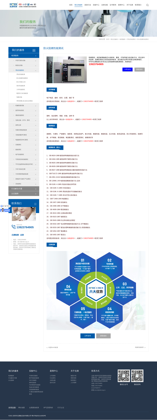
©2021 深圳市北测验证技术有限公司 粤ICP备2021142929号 (27, 416)
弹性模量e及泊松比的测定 (25, 101)
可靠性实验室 (33, 376)
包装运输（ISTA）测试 (23, 120)
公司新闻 (52, 376)
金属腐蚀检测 (34, 408)
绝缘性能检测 (139, 347)
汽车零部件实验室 (34, 385)
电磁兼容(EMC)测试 (22, 140)
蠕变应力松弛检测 (22, 93)
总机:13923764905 (96, 383)
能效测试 (18, 149)
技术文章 (52, 382)
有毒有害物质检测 (21, 130)
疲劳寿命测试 (20, 110)
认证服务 (15, 194)
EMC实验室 (32, 380)
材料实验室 (32, 382)
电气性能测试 (20, 154)
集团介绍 (73, 376)
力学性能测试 (21, 89)
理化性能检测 (21, 74)
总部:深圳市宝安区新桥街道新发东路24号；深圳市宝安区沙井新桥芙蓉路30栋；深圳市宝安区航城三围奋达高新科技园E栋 (101, 378)
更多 (30, 394)
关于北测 (130, 5)
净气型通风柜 (48, 408)
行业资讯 (52, 378)
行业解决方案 (16, 189)
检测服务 (122, 39)
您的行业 (88, 5)
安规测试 (18, 144)
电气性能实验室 (34, 378)
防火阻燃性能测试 (143, 39)
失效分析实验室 (34, 387)
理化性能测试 (131, 39)
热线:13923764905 (96, 386)
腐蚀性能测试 (20, 115)
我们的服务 (78, 5)
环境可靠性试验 (20, 60)
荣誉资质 (73, 378)
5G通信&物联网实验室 (36, 392)
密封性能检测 (21, 85)
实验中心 (96, 5)
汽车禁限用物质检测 (22, 174)
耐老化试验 (19, 65)
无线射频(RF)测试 (21, 135)
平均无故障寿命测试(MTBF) (24, 164)
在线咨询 (70, 101)
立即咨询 (127, 69)
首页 (70, 5)
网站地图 (21, 408)
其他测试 (18, 184)
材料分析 (18, 125)
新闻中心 (121, 5)
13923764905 (96, 64)
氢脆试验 (19, 97)
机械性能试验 (20, 105)
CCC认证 (60, 408)
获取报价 (139, 69)
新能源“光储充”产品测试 (23, 179)
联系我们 (138, 5)
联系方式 (95, 371)
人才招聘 (73, 382)
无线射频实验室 (34, 389)
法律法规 (104, 5)
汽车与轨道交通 (20, 169)
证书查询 (113, 5)
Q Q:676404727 (96, 388)
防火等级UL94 (21, 82)
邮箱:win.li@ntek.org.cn (98, 390)
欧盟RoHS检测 (53, 347)
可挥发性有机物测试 (22, 159)
